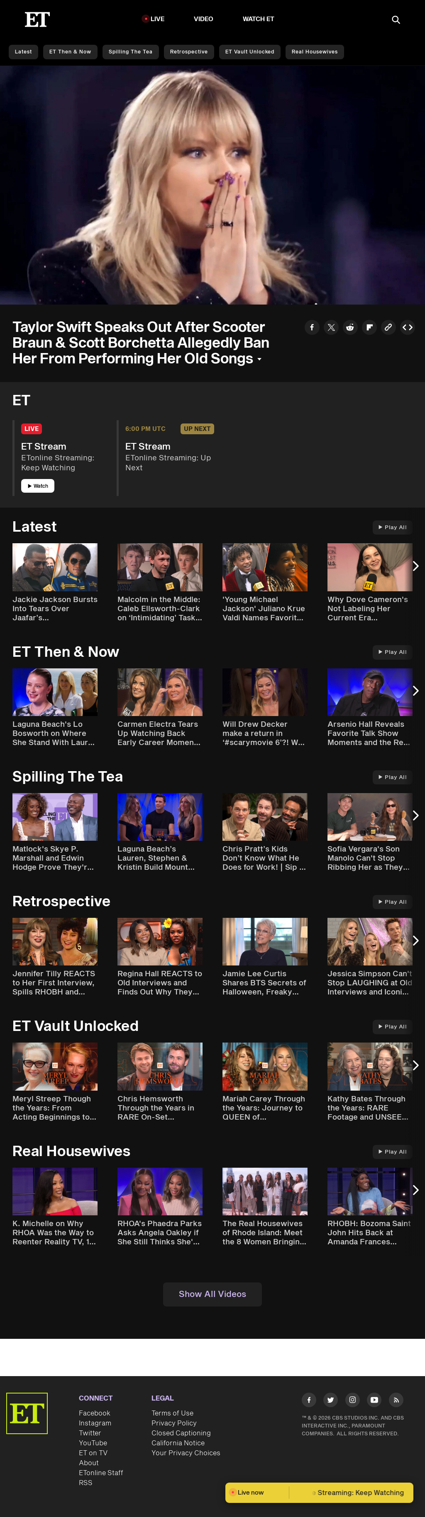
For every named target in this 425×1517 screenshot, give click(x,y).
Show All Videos (212, 1294)
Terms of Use (172, 1413)
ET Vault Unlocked (249, 52)
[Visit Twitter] (330, 1401)
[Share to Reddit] (350, 329)
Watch (38, 486)
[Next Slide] (414, 570)
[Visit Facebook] (309, 1401)
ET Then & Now (70, 52)
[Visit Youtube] (374, 1401)
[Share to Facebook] (312, 329)
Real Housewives (315, 52)
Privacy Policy (174, 1423)
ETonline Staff (101, 1473)
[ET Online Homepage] (37, 19)
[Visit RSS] (396, 1401)
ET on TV (93, 1453)
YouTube (93, 1443)
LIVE (158, 19)
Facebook (94, 1413)
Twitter (90, 1433)
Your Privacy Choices (185, 1453)
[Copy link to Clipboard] (388, 329)
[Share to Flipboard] (369, 329)
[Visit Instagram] (352, 1401)
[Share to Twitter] (331, 329)
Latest (23, 52)
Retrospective (189, 52)
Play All (393, 527)
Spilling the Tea (131, 52)
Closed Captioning (181, 1433)
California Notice (178, 1443)
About (89, 1463)
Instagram (95, 1423)
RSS (86, 1483)
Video (204, 19)
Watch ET (259, 19)
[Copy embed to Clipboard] (407, 329)
